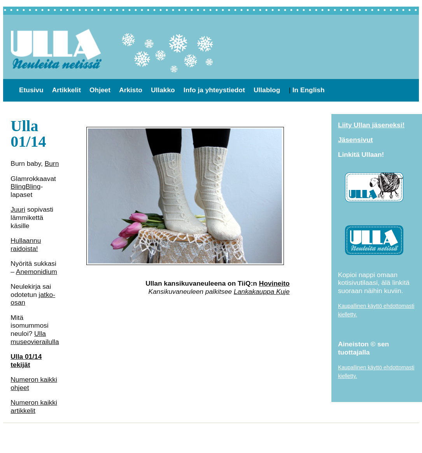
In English (308, 90)
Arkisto (130, 90)
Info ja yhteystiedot (214, 90)
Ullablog (267, 90)
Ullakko (163, 90)
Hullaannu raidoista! (26, 245)
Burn (52, 163)
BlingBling (25, 186)
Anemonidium (36, 272)
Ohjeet (99, 90)
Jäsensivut (355, 140)
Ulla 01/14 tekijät (26, 361)
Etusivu (31, 90)
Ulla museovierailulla (35, 338)
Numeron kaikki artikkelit (34, 406)
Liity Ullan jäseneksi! (371, 125)
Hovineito (274, 283)
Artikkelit (66, 90)
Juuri (18, 209)
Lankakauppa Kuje (262, 291)
